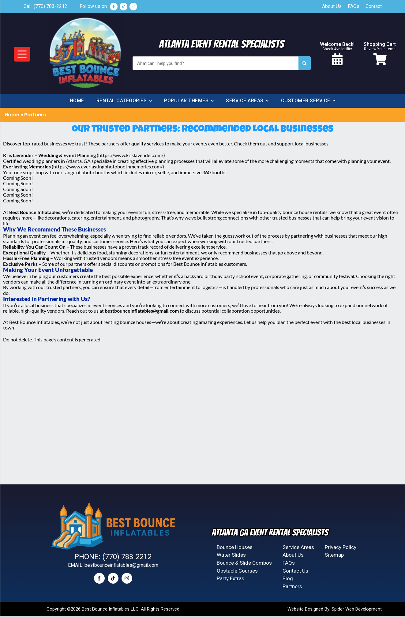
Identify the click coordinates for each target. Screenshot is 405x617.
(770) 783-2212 (50, 6)
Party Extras (230, 580)
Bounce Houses (235, 550)
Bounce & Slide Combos (244, 565)
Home (77, 103)
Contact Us (295, 572)
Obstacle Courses (237, 572)
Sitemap (334, 557)
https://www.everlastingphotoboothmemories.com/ (108, 169)
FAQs (353, 6)
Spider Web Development (357, 609)
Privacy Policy (340, 550)
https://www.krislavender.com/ (130, 158)
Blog (288, 580)
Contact (374, 6)
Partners (292, 587)
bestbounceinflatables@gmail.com (121, 567)
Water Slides (231, 557)
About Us (332, 6)
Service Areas (298, 550)
